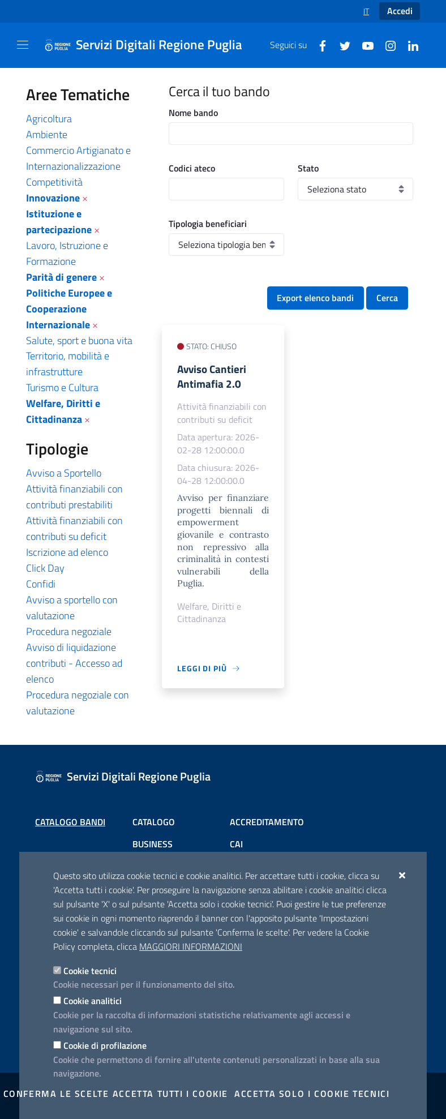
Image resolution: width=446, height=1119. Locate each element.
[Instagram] (386, 45)
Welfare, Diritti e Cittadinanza (63, 411)
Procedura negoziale (69, 631)
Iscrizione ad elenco (67, 552)
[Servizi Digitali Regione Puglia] (150, 45)
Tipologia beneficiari (208, 223)
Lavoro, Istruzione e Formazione (67, 253)
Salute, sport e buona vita (79, 340)
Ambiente (46, 134)
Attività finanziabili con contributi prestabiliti (74, 496)
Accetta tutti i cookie (170, 1093)
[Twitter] (340, 45)
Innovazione (53, 197)
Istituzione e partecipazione (59, 221)
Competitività (54, 182)
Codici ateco (192, 168)
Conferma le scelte (56, 1093)
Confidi (40, 583)
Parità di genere (61, 277)
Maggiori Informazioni (190, 946)
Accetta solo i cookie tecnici (311, 1093)
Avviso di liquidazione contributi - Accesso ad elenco (74, 663)
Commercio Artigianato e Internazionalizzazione (78, 158)
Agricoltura (49, 118)
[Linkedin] (408, 45)
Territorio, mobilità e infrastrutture (67, 363)
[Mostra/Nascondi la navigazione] (22, 45)
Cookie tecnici (90, 970)
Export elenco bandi (315, 298)
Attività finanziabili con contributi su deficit (74, 528)
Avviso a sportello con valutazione (72, 607)
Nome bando (193, 112)
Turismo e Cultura (62, 387)
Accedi (400, 11)
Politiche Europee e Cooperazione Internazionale (69, 308)
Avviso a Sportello (63, 473)
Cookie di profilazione (105, 1045)
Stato (308, 168)
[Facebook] (318, 45)
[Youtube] (363, 45)
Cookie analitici (92, 1000)
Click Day (45, 568)
